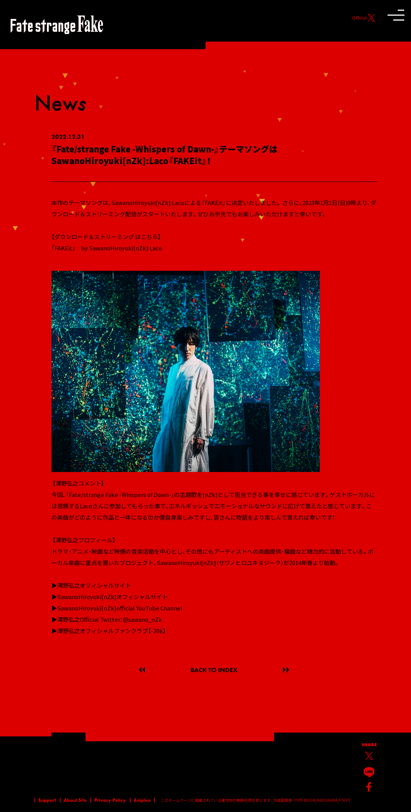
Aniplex (142, 800)
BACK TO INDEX (214, 670)
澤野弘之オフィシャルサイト (94, 585)
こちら (149, 237)
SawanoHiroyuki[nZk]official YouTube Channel (119, 608)
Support (47, 800)
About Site (75, 800)
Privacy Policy (110, 800)
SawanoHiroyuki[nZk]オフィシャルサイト (112, 597)
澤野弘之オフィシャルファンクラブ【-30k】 (111, 631)
